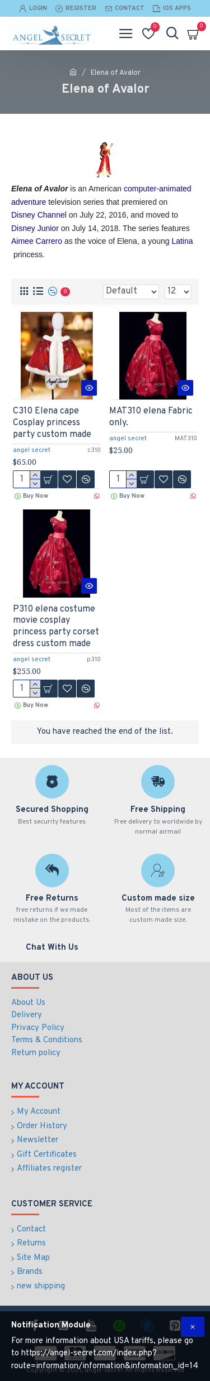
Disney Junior (35, 228)
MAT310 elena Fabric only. (151, 417)
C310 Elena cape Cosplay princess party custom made (52, 423)
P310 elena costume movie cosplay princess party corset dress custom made (56, 626)
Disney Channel (39, 214)
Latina (182, 241)
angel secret (31, 450)
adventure (28, 202)
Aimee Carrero (36, 241)
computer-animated (158, 188)
